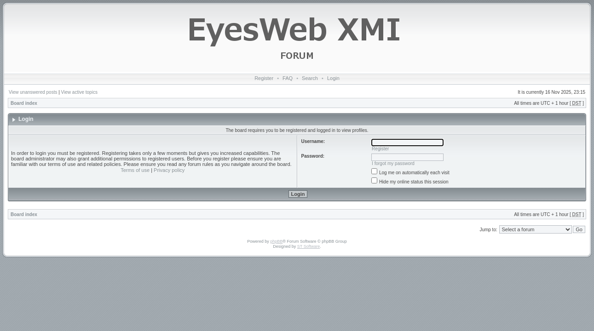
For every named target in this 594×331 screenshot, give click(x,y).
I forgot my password (393, 163)
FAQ (288, 78)
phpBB (276, 241)
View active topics (79, 92)
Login (333, 78)
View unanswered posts (33, 92)
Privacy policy (169, 170)
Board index (24, 103)
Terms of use (135, 170)
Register (263, 78)
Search (310, 78)
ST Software (308, 246)
